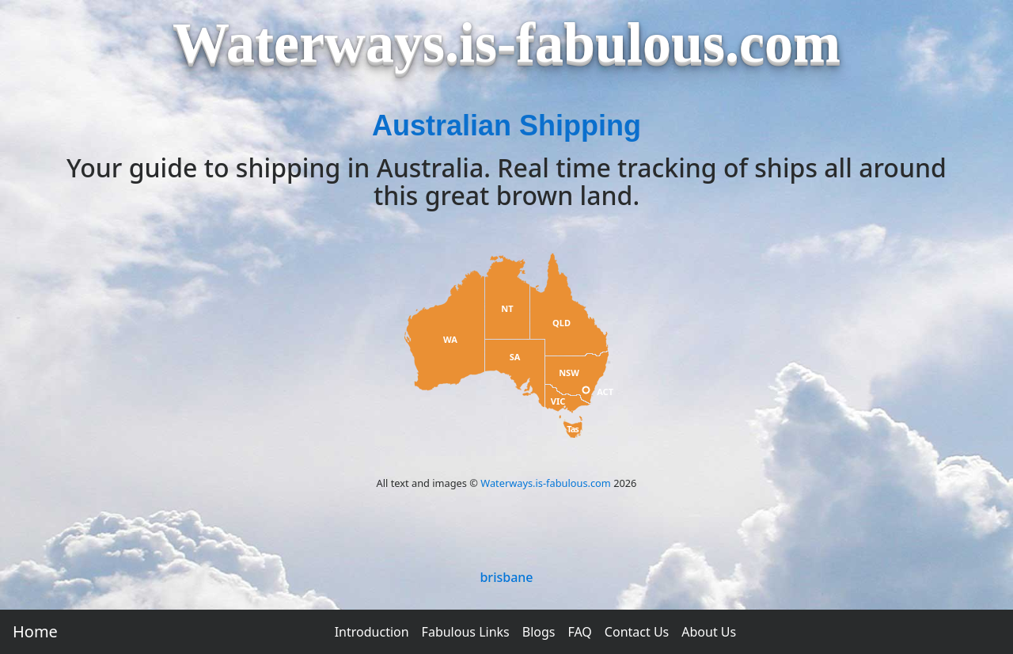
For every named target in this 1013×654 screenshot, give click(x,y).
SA (515, 357)
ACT (605, 391)
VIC (558, 401)
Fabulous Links (466, 632)
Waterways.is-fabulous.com (545, 483)
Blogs (539, 632)
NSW (569, 372)
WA (450, 339)
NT (507, 308)
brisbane (506, 577)
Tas (573, 429)
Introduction (372, 632)
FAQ (579, 632)
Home (35, 631)
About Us (708, 632)
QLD (561, 323)
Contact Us (637, 632)
